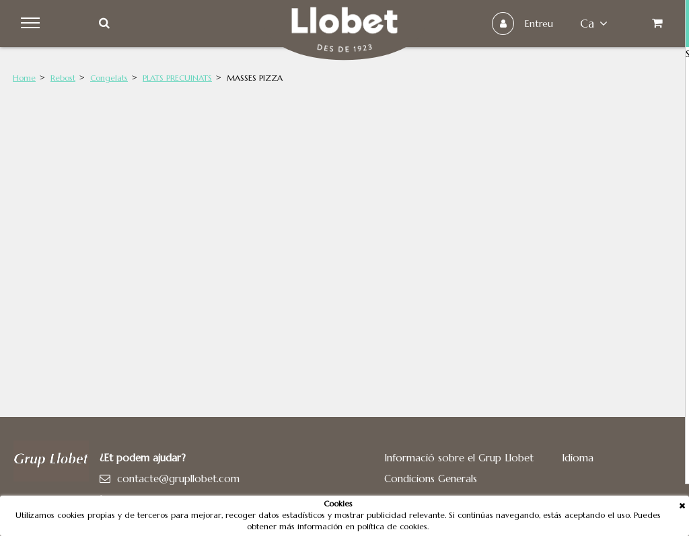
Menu (34, 23)
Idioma (577, 457)
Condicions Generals (430, 478)
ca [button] (588, 23)
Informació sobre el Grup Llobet (459, 457)
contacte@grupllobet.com (178, 478)
